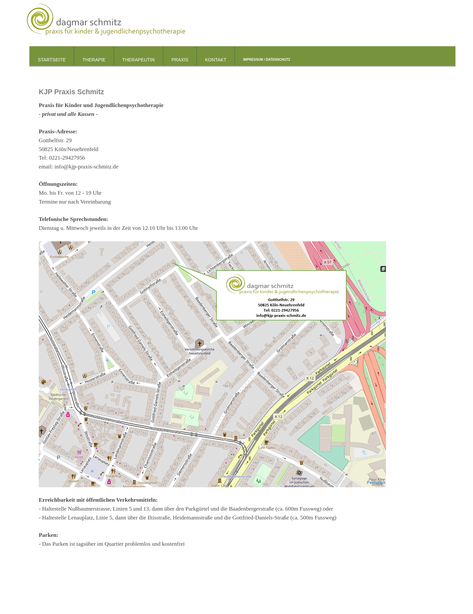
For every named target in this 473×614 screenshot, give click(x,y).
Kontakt (215, 59)
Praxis (179, 59)
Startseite (52, 59)
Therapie (93, 59)
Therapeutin (138, 59)
